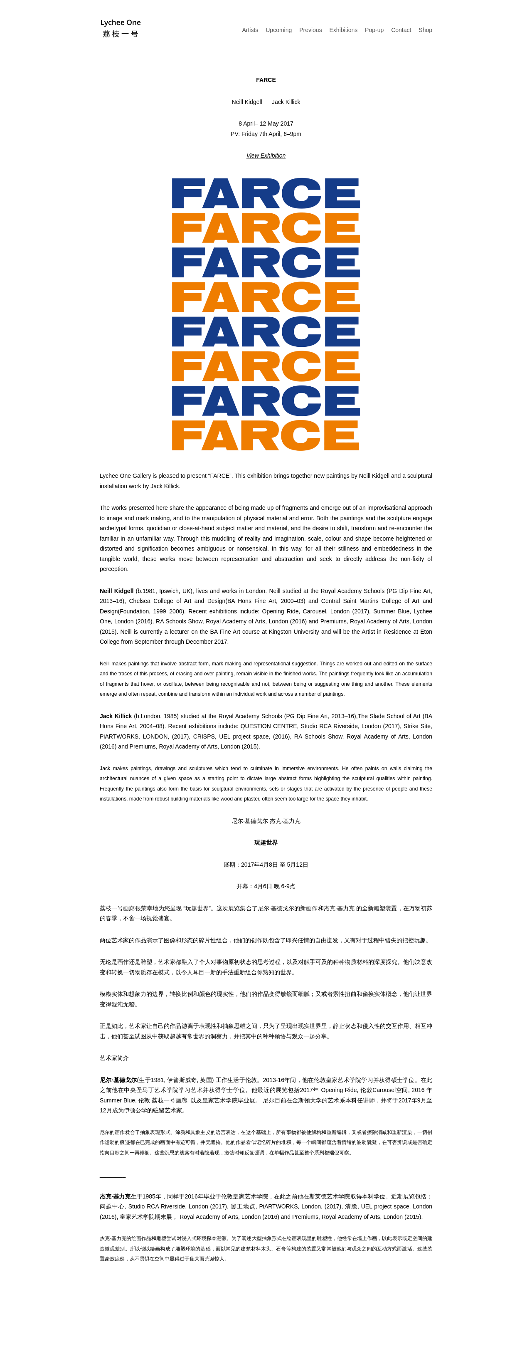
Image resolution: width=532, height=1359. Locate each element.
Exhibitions (344, 30)
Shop (425, 30)
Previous (310, 30)
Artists (250, 30)
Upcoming (279, 30)
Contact (401, 30)
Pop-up (374, 30)
